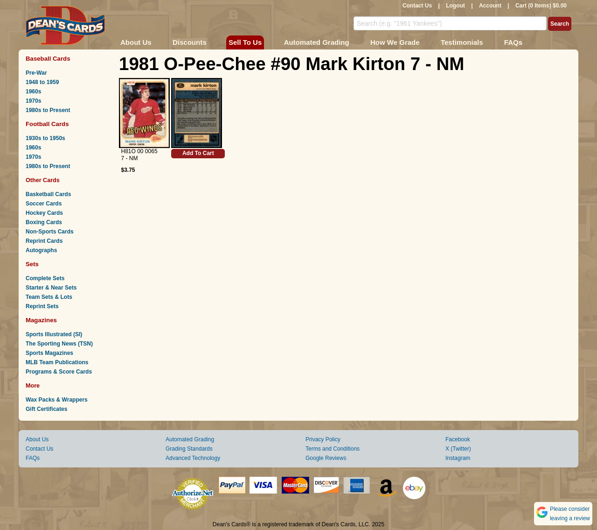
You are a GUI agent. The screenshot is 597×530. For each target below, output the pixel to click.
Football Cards (47, 123)
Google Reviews (325, 458)
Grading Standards (189, 448)
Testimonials (462, 42)
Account (490, 5)
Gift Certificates (46, 409)
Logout (455, 5)
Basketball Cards (48, 194)
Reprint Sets (42, 306)
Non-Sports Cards (50, 231)
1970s (33, 101)
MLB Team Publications (57, 362)
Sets (32, 264)
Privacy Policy (322, 439)
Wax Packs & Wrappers (57, 399)
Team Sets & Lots (49, 297)
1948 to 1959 (42, 82)
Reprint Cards (44, 241)
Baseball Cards (48, 58)
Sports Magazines (49, 353)
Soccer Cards (44, 203)
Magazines (41, 320)
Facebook (457, 439)
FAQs (513, 42)
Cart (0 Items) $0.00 (541, 5)
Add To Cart (198, 153)
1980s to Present (48, 110)
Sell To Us (245, 42)
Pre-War (36, 73)
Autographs (41, 250)
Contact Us (417, 5)
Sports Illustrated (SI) (54, 334)
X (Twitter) (458, 448)
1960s (33, 91)
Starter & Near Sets (51, 287)
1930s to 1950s (45, 138)
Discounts (190, 42)
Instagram (457, 458)
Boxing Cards (44, 222)
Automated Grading (316, 42)
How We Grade (395, 42)
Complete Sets (45, 278)
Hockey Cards (44, 213)
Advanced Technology (193, 458)
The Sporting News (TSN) (59, 343)
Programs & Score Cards (59, 371)
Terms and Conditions (332, 448)
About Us (136, 42)
